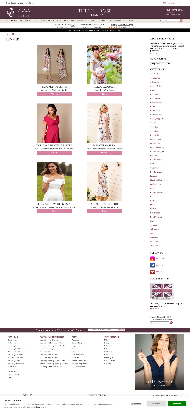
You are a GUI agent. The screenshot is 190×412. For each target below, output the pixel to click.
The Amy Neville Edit (104, 204)
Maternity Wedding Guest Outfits (52, 346)
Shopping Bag (109, 358)
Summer (153, 225)
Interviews (154, 176)
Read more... (155, 308)
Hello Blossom (104, 86)
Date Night (154, 135)
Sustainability (77, 343)
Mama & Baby (77, 21)
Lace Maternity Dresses (48, 358)
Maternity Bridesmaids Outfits (51, 343)
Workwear (154, 241)
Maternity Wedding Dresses (18, 349)
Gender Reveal (156, 159)
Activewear (154, 82)
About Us (154, 74)
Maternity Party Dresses (49, 340)
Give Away (154, 168)
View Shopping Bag (173, 14)
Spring (152, 221)
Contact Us (108, 352)
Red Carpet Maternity (16, 358)
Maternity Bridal (14, 21)
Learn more (40, 407)
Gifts (111, 21)
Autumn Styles (155, 86)
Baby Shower (155, 98)
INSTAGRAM (157, 258)
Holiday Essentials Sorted (54, 145)
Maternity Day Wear (15, 355)
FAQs (106, 340)
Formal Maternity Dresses (49, 349)
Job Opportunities (78, 366)
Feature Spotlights (157, 151)
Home (8, 34)
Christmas (154, 123)
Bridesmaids (155, 110)
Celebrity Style (156, 115)
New (152, 188)
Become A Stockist (79, 361)
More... (54, 94)
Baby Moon (154, 94)
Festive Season (156, 155)
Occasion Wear (13, 375)
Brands (119, 21)
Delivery (107, 346)
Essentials (89, 21)
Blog (14, 34)
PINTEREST (157, 272)
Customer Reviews (79, 355)
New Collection (156, 192)
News (152, 196)
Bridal (152, 106)
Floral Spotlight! (54, 86)
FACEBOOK (157, 265)
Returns (107, 349)
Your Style (154, 245)
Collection (154, 127)
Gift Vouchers (109, 361)
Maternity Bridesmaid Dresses (51, 366)
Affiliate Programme (79, 364)
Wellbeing (154, 237)
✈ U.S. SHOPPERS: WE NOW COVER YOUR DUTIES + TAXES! (95, 30)
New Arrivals (12, 340)
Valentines (154, 229)
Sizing (106, 343)
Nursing (65, 21)
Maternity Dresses (32, 21)
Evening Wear (155, 139)
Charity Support (156, 119)
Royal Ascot (155, 213)
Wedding (154, 233)
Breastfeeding (156, 102)
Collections (154, 131)
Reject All (156, 404)
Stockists (75, 358)
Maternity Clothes (51, 21)
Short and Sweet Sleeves (54, 204)
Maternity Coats (13, 361)
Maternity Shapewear (16, 364)
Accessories (101, 21)
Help (106, 355)
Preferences (136, 404)
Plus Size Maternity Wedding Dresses (54, 364)
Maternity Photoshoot (159, 180)
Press (152, 204)
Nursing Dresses (14, 352)
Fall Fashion (155, 143)
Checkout (129, 21)
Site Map (107, 364)
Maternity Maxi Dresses (48, 355)
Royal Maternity (156, 217)
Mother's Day (155, 184)
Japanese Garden (104, 145)
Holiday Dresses (156, 172)
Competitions (77, 349)
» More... (153, 53)
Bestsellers (12, 343)
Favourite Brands (157, 147)
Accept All (177, 404)
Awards (153, 90)
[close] (185, 396)
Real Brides (154, 209)
